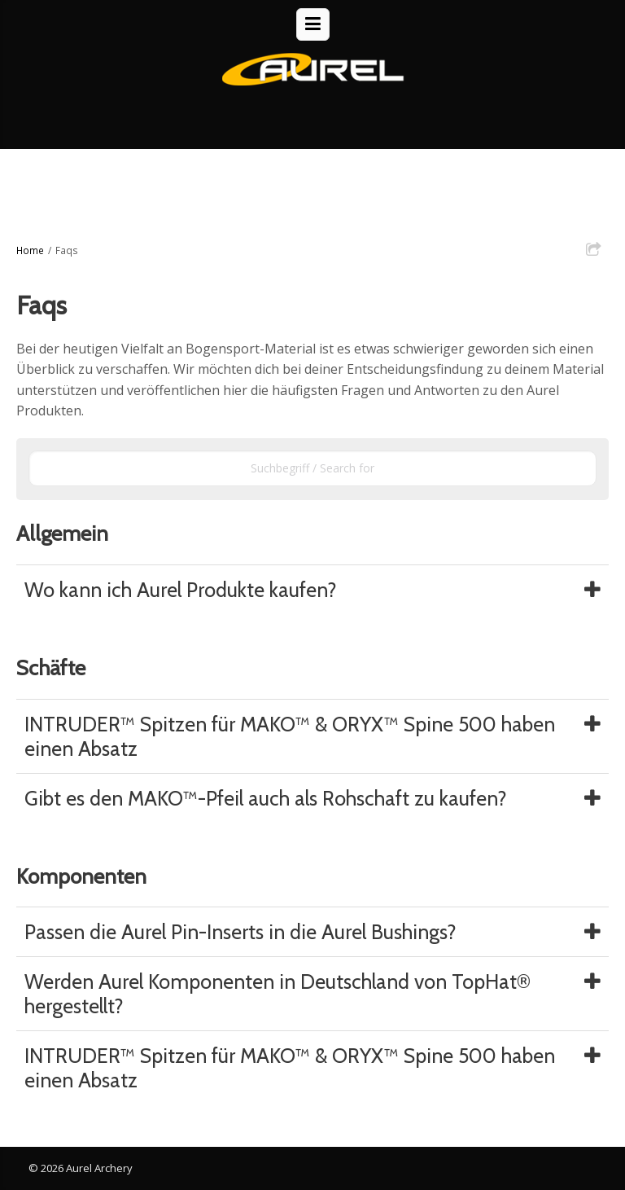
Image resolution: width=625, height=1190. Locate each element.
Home (30, 250)
